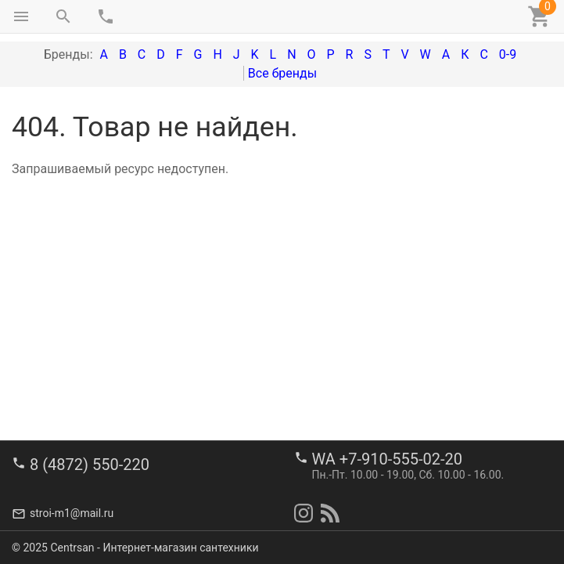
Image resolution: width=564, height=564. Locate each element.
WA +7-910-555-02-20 (387, 459)
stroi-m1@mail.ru (71, 513)
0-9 (507, 54)
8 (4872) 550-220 (89, 464)
